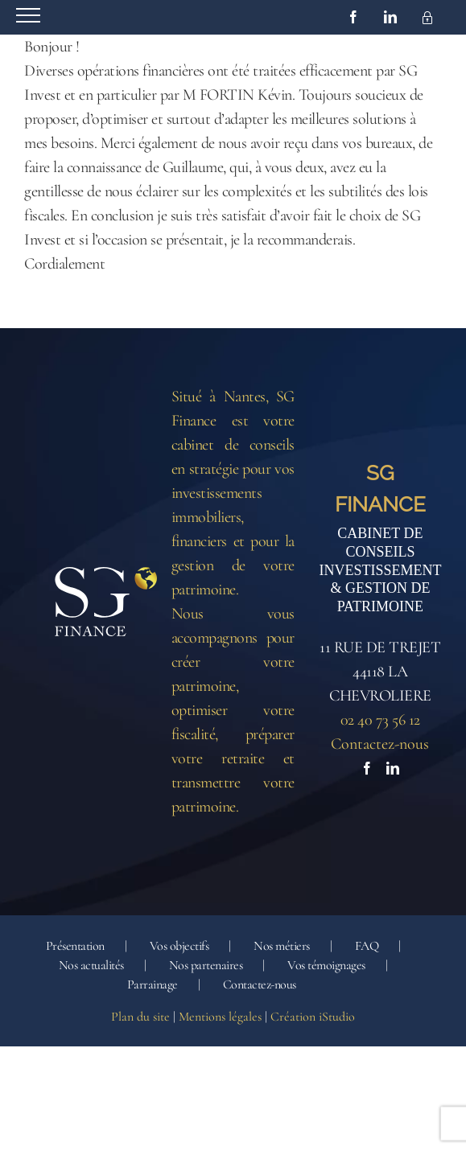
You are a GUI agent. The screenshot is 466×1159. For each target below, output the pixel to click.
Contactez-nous (380, 744)
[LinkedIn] (392, 768)
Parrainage (152, 984)
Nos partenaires (206, 965)
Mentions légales (220, 1017)
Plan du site (140, 1017)
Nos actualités (91, 965)
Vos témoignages (326, 965)
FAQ (367, 946)
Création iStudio (312, 1017)
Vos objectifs (179, 946)
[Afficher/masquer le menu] (28, 15)
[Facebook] (367, 768)
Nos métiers (282, 946)
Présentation (75, 946)
